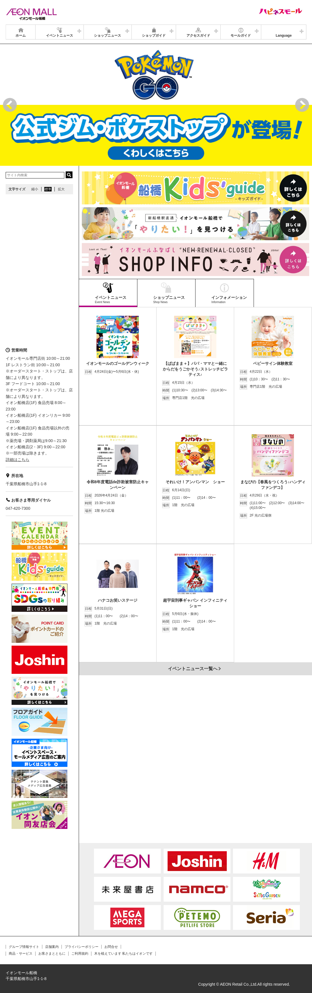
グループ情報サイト (24, 947)
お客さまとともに (51, 954)
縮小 (34, 189)
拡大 (61, 189)
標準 (48, 189)
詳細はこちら (17, 459)
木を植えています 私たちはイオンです (123, 954)
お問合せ (111, 947)
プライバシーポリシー (81, 947)
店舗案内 (52, 947)
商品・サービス (20, 954)
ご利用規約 (79, 954)
